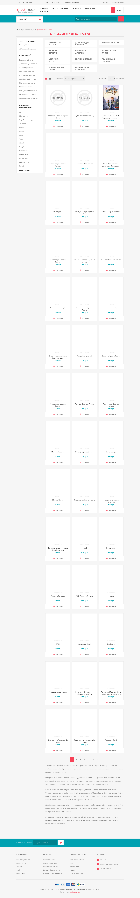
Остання (97, 759)
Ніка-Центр (23, 116)
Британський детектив (55, 43)
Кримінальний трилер (109, 52)
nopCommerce (74, 892)
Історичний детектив (81, 52)
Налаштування (118, 2)
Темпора (22, 124)
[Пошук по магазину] (96, 19)
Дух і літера (23, 154)
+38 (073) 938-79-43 (25, 2)
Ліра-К (21, 143)
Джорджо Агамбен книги (52, 873)
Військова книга (49, 860)
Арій (21, 135)
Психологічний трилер (56, 68)
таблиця (46, 79)
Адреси (72, 863)
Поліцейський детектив (109, 60)
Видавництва (21, 863)
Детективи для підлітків (82, 43)
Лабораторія (24, 162)
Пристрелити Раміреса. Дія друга (58, 741)
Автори (19, 867)
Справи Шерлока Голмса (111, 212)
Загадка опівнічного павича (84, 500)
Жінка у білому (57, 500)
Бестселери (90, 8)
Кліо (20, 112)
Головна (44, 8)
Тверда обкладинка (28, 49)
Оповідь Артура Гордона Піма (84, 213)
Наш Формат (24, 151)
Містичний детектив (54, 60)
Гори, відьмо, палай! (84, 356)
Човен (21, 139)
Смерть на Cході (84, 644)
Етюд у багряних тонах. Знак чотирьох (58, 357)
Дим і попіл (111, 644)
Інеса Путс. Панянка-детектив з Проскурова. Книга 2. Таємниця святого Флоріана (111, 167)
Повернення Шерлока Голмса (84, 309)
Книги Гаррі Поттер (50, 867)
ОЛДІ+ (21, 147)
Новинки (77, 8)
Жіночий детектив (110, 42)
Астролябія (23, 158)
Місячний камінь (57, 452)
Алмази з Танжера (58, 596)
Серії (18, 870)
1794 (58, 644)
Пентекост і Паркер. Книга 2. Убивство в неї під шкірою (84, 694)
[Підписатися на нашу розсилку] (45, 842)
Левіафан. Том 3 (111, 740)
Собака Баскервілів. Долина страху (84, 261)
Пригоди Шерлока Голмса (111, 260)
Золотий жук (111, 452)
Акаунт (105, 2)
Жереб (84, 548)
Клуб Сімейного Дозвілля (28, 120)
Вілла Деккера (111, 548)
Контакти (44, 12)
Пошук (121, 18)
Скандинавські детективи (82, 68)
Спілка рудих (58, 212)
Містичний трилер (84, 59)
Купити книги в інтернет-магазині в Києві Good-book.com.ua (77, 889)
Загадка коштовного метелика (111, 501)
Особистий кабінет (77, 860)
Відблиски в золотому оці (84, 116)
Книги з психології (50, 863)
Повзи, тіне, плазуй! (57, 308)
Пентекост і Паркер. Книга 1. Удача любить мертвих (111, 693)
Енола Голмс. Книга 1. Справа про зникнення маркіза (111, 118)
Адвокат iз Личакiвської (84, 164)
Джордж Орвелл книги (51, 870)
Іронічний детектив (53, 52)
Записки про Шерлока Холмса (58, 165)
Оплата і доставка (60, 8)
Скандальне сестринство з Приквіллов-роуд (58, 549)
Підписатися (61, 842)
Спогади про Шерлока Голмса (58, 261)
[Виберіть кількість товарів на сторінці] (111, 78)
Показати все (24, 170)
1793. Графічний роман (84, 596)
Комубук (22, 166)
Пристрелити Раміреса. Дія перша (84, 741)
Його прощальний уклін (111, 308)
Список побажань (76, 873)
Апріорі (22, 127)
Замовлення (74, 867)
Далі (93, 759)
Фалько (111, 596)
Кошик (72, 870)
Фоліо (21, 131)
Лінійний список (50, 79)
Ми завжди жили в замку (58, 692)
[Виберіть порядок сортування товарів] (74, 78)
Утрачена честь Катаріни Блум (58, 117)
